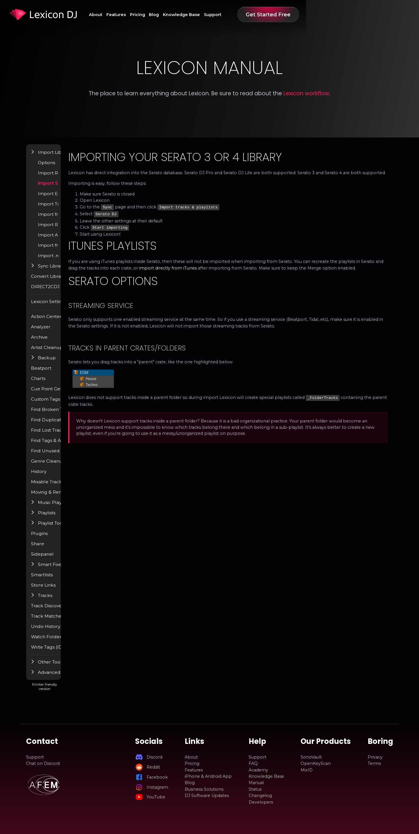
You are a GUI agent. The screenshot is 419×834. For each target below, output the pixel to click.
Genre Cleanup (55, 465)
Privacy (375, 757)
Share (46, 547)
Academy (258, 770)
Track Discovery (56, 609)
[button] (41, 156)
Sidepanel (50, 558)
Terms (374, 763)
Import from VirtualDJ (70, 218)
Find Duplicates (56, 423)
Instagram (157, 787)
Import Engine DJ (66, 197)
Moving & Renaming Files (66, 496)
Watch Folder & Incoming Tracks (74, 640)
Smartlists (50, 578)
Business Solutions (204, 789)
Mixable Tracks (55, 485)
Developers (261, 802)
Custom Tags (53, 403)
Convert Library (56, 280)
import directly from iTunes (323, 272)
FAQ (253, 763)
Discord (154, 757)
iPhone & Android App (208, 776)
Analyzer (49, 330)
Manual (256, 782)
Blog (233, 14)
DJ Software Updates (207, 795)
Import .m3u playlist (68, 259)
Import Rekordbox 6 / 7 (72, 177)
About (157, 14)
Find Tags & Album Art (63, 444)
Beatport (49, 372)
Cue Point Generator (61, 392)
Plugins (47, 537)
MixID (307, 770)
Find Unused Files (58, 454)
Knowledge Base (266, 14)
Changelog (260, 795)
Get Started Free (362, 14)
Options (55, 166)
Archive (47, 341)
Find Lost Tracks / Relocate (68, 434)
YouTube (156, 797)
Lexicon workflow (306, 93)
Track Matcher (55, 620)
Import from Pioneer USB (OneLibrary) (80, 249)
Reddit (153, 767)
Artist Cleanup (54, 351)
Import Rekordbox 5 (69, 228)
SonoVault (311, 757)
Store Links (51, 589)
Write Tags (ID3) (56, 651)
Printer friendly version (77, 693)
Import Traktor (63, 208)
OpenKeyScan (316, 763)
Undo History (53, 630)
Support (303, 14)
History (47, 475)
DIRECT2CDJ (53, 290)
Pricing (210, 14)
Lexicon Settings (57, 305)
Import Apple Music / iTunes (76, 239)
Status (255, 789)
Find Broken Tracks (60, 413)
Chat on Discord (43, 763)
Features (183, 14)
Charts (46, 382)
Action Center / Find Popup (69, 320)
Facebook (157, 777)
